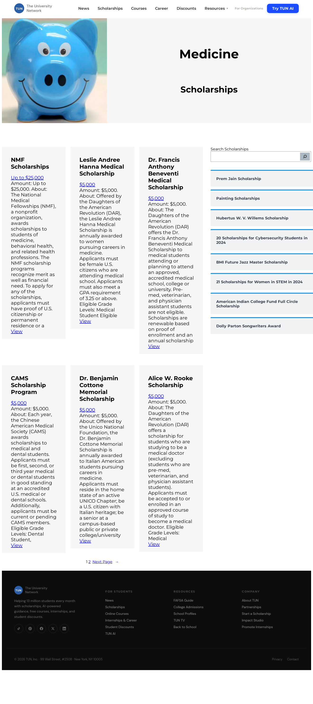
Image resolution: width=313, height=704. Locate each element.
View (17, 331)
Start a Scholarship (256, 613)
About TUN (250, 600)
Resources (216, 8)
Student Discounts (119, 627)
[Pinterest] (30, 628)
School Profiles (185, 613)
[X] (52, 628)
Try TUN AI (283, 8)
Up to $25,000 (27, 178)
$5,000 (87, 184)
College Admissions (188, 607)
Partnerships (251, 607)
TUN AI (110, 633)
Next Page (105, 562)
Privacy (277, 659)
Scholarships (110, 8)
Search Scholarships (230, 149)
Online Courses (117, 613)
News (83, 8)
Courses (139, 8)
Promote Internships (257, 627)
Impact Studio (252, 620)
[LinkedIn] (64, 628)
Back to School (185, 627)
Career (161, 8)
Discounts (186, 8)
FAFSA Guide (183, 600)
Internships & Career (121, 620)
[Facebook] (41, 628)
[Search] (305, 157)
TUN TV (179, 620)
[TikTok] (18, 628)
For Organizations (249, 8)
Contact (293, 659)
